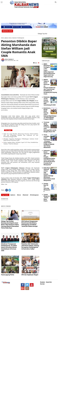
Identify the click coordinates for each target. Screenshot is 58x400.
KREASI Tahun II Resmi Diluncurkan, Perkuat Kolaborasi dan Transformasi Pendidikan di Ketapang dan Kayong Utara (50, 87)
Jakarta (6, 38)
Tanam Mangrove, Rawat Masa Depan (47, 198)
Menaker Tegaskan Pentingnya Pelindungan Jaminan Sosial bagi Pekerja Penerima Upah (20, 139)
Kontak (42, 284)
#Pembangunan (34, 195)
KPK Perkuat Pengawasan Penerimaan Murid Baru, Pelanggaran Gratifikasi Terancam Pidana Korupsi (29, 223)
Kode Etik (49, 282)
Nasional (14, 38)
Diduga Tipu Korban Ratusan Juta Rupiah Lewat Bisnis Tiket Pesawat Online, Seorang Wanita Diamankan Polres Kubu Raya (10, 224)
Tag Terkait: (5, 195)
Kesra (10, 38)
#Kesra (19, 195)
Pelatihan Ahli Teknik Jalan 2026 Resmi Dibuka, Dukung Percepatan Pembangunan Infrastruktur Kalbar (30, 246)
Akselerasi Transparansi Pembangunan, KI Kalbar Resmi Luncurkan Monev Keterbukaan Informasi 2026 (9, 247)
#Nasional (25, 195)
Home (2, 38)
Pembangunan (20, 38)
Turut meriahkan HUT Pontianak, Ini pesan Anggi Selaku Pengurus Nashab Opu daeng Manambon (49, 141)
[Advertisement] (29, 11)
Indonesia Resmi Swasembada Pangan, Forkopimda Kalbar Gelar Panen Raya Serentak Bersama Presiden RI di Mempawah (49, 157)
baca (35, 62)
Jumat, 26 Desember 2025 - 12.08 (11, 60)
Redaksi (42, 282)
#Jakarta (12, 195)
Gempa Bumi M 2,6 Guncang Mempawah (47, 187)
